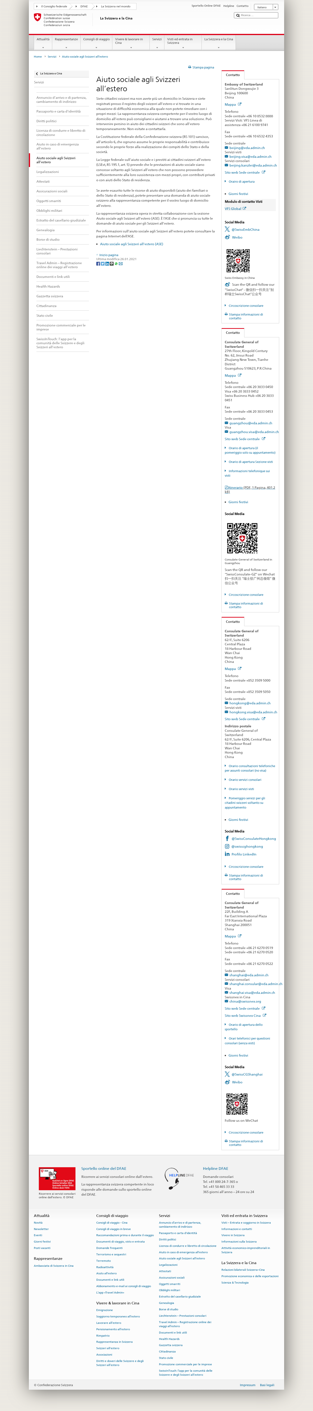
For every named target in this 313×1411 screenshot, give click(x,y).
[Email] (121, 263)
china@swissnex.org (245, 1001)
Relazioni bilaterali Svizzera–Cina (243, 1269)
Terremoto (103, 1260)
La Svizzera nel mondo (115, 6)
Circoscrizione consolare (245, 306)
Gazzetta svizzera (171, 1345)
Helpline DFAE (215, 1168)
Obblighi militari (169, 1290)
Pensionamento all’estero (113, 1329)
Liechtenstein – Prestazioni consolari (182, 1315)
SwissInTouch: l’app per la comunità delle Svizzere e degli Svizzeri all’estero (185, 1372)
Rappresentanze (66, 43)
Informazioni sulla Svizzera (239, 1241)
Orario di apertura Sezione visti (250, 462)
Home (38, 56)
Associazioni (104, 1354)
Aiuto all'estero (106, 1273)
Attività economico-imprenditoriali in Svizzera (245, 1250)
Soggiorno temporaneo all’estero (118, 1316)
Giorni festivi (238, 194)
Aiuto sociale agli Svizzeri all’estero (182, 1258)
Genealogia (166, 1303)
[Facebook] (98, 263)
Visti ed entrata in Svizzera (183, 43)
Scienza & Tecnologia (235, 1282)
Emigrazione (104, 1310)
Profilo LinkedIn (244, 854)
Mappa (233, 104)
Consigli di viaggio (96, 43)
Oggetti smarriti (169, 1283)
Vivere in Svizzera (233, 1235)
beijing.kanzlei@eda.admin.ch (253, 165)
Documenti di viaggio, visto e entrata (120, 1241)
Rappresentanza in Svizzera (114, 1341)
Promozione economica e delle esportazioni (249, 1276)
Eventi (38, 1235)
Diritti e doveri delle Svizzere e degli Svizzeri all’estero (120, 1363)
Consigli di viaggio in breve (113, 1229)
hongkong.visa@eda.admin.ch (253, 712)
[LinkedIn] (107, 263)
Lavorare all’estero (108, 1323)
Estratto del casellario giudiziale (180, 1296)
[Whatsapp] (116, 263)
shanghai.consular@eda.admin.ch (255, 984)
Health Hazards (169, 1338)
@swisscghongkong (247, 846)
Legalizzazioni (168, 1264)
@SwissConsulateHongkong (254, 839)
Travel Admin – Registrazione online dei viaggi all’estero (185, 1324)
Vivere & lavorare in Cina (131, 43)
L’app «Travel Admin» (110, 1292)
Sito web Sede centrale (245, 172)
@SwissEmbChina (246, 229)
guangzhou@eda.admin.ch (250, 423)
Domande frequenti (109, 1248)
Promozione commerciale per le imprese (185, 1364)
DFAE (84, 6)
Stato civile (166, 1358)
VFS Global (235, 209)
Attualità (43, 43)
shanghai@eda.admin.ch (249, 975)
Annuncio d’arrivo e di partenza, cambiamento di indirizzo (180, 1224)
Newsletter (41, 1229)
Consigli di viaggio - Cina (112, 1222)
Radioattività (105, 1267)
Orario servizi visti (241, 789)
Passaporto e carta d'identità (178, 1233)
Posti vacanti (42, 1248)
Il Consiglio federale (54, 6)
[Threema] (112, 263)
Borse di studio (168, 1309)
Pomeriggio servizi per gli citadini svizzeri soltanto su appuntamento (245, 802)
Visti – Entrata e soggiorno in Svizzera (246, 1222)
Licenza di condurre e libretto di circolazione (187, 1246)
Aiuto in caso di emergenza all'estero (183, 1252)
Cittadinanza (167, 1351)
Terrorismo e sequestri (111, 1254)
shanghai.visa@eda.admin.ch (252, 992)
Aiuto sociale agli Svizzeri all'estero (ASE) (131, 244)
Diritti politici (167, 1239)
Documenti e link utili (110, 1279)
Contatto (231, 75)
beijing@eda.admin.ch (247, 148)
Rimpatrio (103, 1335)
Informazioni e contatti (236, 1229)
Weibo (237, 237)
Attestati (165, 1271)
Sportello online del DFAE (103, 1168)
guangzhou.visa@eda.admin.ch (254, 432)
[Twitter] (103, 263)
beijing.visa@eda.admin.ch (250, 156)
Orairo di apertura (241, 181)
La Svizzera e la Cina (219, 43)
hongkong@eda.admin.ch (250, 703)
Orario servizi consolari (244, 780)
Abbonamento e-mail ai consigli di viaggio (123, 1286)
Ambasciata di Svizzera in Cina (54, 1265)
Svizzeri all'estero (107, 1348)
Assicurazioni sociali (172, 1277)
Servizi (157, 43)
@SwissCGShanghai (247, 1074)
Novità (38, 1222)
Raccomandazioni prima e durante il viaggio (125, 1235)
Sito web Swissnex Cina (245, 1015)
